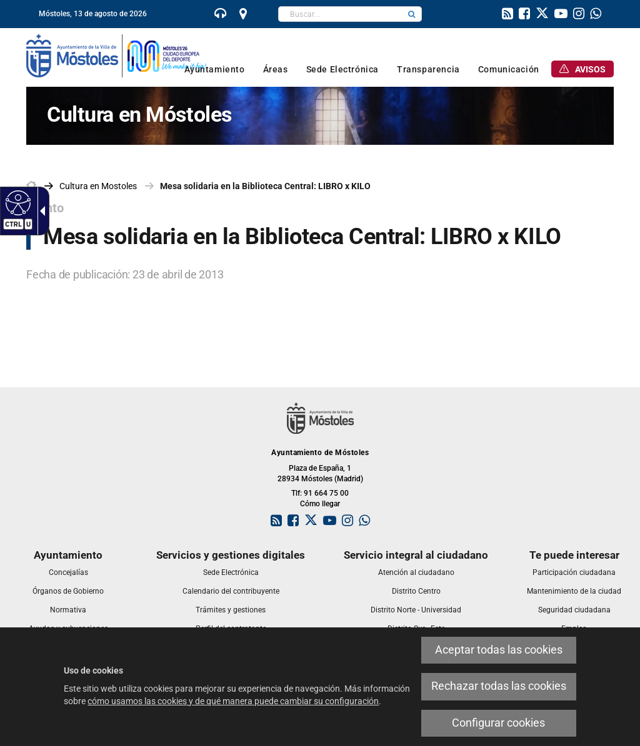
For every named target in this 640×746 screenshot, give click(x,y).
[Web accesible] (16, 202)
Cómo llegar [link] (320, 503)
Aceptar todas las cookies (498, 650)
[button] (412, 14)
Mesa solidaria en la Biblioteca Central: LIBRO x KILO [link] (265, 186)
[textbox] (340, 14)
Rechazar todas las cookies (498, 686)
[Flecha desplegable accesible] (40, 211)
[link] (220, 15)
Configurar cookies (498, 723)
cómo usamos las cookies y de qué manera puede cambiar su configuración (233, 701)
